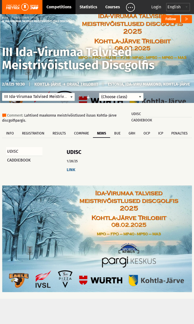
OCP (146, 133)
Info (10, 133)
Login (156, 7)
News (101, 133)
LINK (71, 169)
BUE (117, 133)
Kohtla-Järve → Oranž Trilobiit (66, 84)
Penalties (179, 133)
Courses (112, 7)
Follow (170, 19)
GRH (132, 133)
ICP (160, 133)
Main (5, 17)
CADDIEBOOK (141, 120)
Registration (33, 133)
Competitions (58, 7)
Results (59, 133)
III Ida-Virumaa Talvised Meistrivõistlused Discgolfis (78, 58)
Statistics (88, 7)
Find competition (26, 17)
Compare (81, 133)
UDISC (136, 114)
